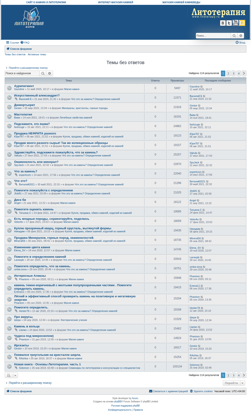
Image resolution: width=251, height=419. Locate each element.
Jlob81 (18, 193)
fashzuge (19, 127)
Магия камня (71, 89)
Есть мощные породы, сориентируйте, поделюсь (51, 218)
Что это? (20, 181)
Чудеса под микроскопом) (33, 336)
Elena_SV (19, 250)
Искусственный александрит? (37, 95)
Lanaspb (19, 259)
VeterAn (18, 221)
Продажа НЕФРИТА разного (35, 133)
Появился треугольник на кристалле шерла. (47, 355)
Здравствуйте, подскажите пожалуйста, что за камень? (56, 152)
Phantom (24, 279)
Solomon (24, 367)
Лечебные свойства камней (76, 117)
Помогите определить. (31, 307)
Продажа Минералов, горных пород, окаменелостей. (54, 237)
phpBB (117, 401)
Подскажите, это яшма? (32, 124)
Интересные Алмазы (30, 275)
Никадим (19, 231)
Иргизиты (21, 345)
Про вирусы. (23, 317)
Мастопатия (23, 114)
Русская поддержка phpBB (125, 405)
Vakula (18, 155)
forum (135, 398)
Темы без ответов (15, 54)
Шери (17, 320)
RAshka (23, 358)
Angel (17, 203)
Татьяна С (25, 212)
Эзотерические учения (73, 320)
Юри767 (19, 136)
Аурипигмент (24, 86)
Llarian (23, 330)
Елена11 (19, 291)
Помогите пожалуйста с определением (43, 190)
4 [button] (239, 73)
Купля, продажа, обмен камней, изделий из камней (93, 136)
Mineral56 (19, 240)
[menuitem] (24, 42)
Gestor (18, 108)
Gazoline (19, 89)
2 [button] (228, 73)
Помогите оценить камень (34, 209)
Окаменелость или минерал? (36, 162)
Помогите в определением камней (40, 256)
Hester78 (24, 311)
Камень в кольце (27, 326)
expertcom (25, 175)
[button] (244, 73)
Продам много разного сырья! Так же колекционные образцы (61, 143)
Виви (17, 117)
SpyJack (19, 165)
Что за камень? (25, 171)
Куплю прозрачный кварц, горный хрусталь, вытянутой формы (62, 228)
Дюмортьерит (24, 105)
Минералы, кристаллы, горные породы (85, 108)
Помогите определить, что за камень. (42, 266)
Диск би (20, 200)
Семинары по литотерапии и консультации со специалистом (104, 367)
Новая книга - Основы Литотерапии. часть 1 (47, 364)
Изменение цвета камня (32, 247)
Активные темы (37, 54)
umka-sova (20, 269)
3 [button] (233, 73)
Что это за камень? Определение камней (95, 99)
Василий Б (25, 99)
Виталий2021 (27, 184)
